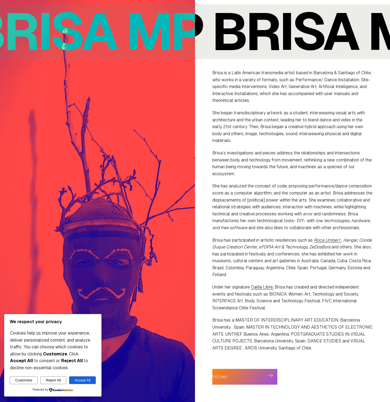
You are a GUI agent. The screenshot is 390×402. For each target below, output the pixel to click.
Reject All (53, 380)
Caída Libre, (262, 287)
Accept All (82, 380)
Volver (220, 377)
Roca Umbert (327, 240)
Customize (23, 380)
